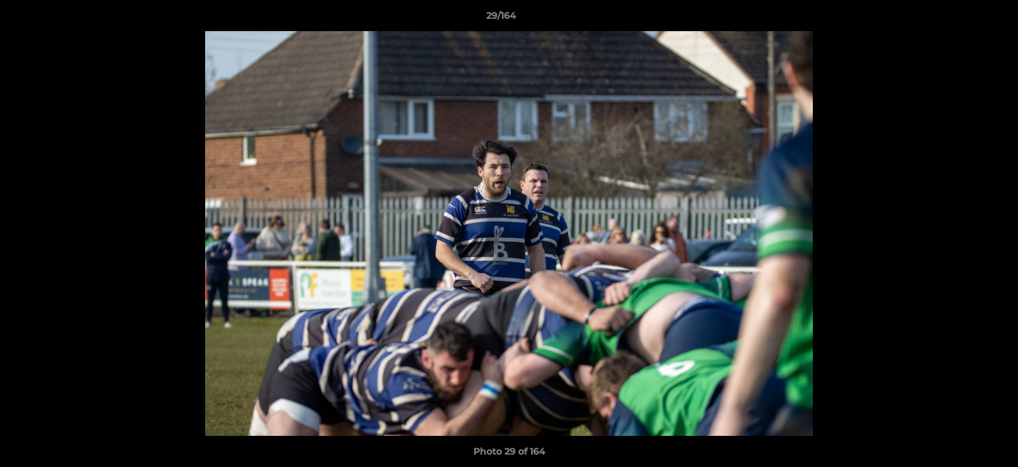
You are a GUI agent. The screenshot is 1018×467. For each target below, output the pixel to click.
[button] (963, 19)
